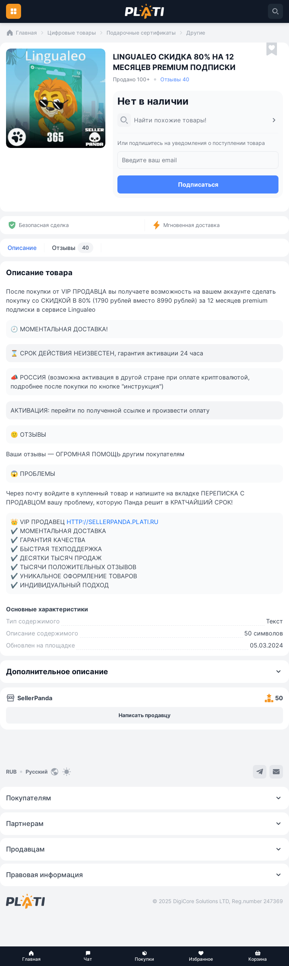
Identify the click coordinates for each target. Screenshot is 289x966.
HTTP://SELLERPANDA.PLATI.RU (112, 522)
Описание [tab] (22, 247)
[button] (31, 956)
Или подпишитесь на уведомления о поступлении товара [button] (191, 143)
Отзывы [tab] (72, 247)
